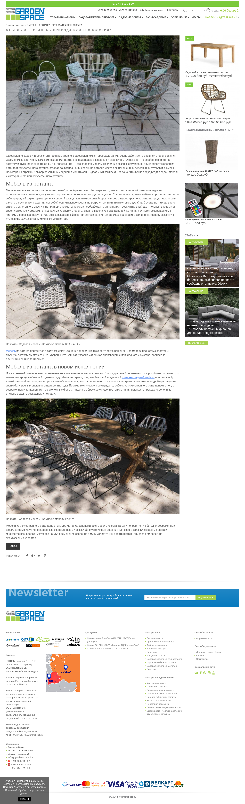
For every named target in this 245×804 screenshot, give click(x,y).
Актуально (21, 25)
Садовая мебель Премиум (97, 17)
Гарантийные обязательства (162, 694)
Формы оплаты (204, 638)
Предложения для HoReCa (160, 642)
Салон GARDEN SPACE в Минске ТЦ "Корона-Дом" (113, 645)
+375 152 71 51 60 (20, 761)
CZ (28, 768)
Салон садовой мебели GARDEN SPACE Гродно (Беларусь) (111, 640)
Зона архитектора (156, 649)
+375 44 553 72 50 (122, 4)
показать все (196, 343)
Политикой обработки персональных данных (25, 791)
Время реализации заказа (160, 690)
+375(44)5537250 (20, 735)
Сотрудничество (155, 638)
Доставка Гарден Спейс (208, 652)
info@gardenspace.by (152, 10)
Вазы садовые (157, 17)
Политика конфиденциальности (164, 707)
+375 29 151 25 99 (128, 10)
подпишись (205, 597)
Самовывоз (202, 659)
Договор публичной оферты (161, 697)
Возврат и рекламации (159, 701)
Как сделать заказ (156, 683)
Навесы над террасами (222, 17)
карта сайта (158, 656)
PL (13, 768)
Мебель (11, 351)
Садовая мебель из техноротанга (164, 659)
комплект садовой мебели (138, 377)
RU (23, 768)
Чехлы (197, 17)
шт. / (221, 11)
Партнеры (152, 652)
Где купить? (92, 632)
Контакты (172, 10)
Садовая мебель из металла (162, 666)
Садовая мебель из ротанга (161, 662)
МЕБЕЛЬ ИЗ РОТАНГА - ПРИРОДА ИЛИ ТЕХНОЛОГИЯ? (55, 25)
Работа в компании (157, 645)
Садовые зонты (131, 17)
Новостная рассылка (158, 704)
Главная (10, 25)
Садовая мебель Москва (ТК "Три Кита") (108, 649)
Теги (149, 656)
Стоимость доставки (157, 687)
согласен (24, 799)
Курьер (200, 655)
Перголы (151, 669)
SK (18, 768)
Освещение (180, 17)
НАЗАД (13, 546)
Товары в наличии (62, 17)
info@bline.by (36, 735)
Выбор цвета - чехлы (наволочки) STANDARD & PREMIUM (164, 712)
